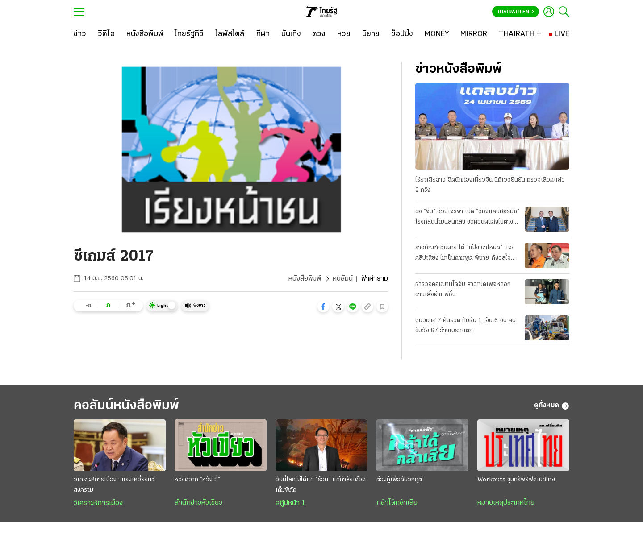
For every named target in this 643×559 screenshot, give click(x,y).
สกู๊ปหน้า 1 (290, 503)
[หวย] (344, 34)
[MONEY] (437, 34)
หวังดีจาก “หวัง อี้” (197, 479)
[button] (323, 306)
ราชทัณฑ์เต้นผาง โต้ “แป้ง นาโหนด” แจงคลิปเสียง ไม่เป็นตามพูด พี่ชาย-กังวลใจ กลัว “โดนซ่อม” (465, 253)
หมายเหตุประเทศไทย (505, 502)
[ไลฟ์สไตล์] (229, 34)
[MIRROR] (473, 34)
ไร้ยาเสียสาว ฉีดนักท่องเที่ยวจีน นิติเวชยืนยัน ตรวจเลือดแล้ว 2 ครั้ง (490, 185)
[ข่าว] (80, 34)
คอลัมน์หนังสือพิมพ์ (126, 406)
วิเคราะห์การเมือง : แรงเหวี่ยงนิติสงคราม (114, 484)
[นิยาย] (371, 34)
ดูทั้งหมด (551, 406)
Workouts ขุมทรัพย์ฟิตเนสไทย (516, 479)
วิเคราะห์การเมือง (98, 503)
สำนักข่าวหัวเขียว (198, 502)
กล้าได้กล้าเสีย (397, 502)
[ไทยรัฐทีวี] (189, 34)
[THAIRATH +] (520, 34)
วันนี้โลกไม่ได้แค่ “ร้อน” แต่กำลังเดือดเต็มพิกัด (321, 484)
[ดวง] (319, 34)
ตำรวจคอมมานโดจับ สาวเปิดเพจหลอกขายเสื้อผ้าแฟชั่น (463, 289)
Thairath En (515, 12)
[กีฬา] (263, 34)
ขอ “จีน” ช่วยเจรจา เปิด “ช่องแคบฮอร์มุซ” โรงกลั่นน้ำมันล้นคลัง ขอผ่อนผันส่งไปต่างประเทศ (467, 217)
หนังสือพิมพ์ (304, 278)
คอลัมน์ (343, 278)
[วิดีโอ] (106, 34)
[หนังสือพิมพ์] (144, 34)
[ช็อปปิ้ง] (402, 34)
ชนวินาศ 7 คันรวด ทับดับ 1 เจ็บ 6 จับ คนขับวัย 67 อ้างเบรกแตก (465, 325)
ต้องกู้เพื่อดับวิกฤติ (399, 479)
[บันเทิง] (291, 34)
